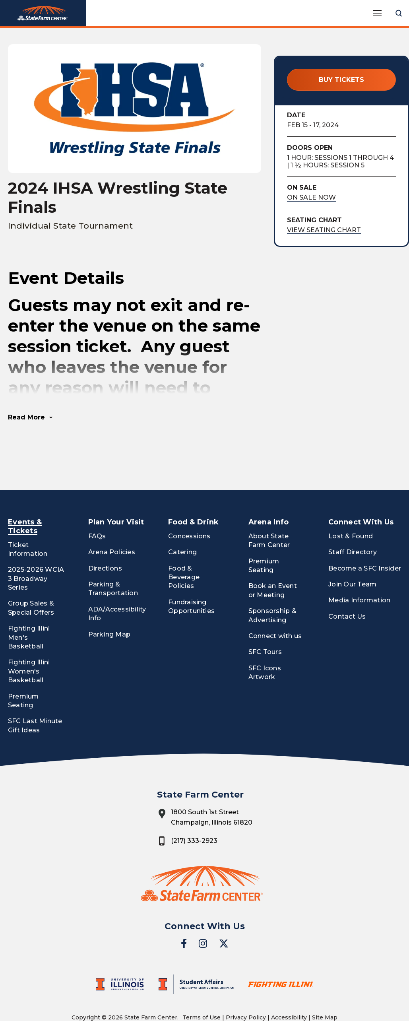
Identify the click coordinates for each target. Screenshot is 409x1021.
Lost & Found (350, 507)
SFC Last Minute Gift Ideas (35, 696)
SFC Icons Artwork (264, 643)
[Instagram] (203, 914)
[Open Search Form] (398, 13)
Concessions (189, 507)
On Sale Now (311, 197)
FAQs (97, 507)
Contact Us (347, 587)
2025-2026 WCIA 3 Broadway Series (36, 549)
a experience (204, 1002)
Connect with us (275, 607)
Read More (26, 388)
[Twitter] (224, 914)
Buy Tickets (341, 79)
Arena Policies (111, 523)
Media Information (359, 571)
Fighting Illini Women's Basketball (29, 642)
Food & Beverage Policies (184, 548)
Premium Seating (23, 672)
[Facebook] (184, 914)
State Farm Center (42, 13)
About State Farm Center (269, 511)
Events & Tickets (25, 497)
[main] (204, 244)
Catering (182, 523)
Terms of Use (201, 988)
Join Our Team (352, 555)
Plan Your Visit (116, 493)
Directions (105, 539)
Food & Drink (193, 493)
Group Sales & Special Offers (31, 579)
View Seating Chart (324, 230)
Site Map (324, 988)
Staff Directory (352, 523)
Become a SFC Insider (364, 539)
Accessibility (289, 988)
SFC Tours (265, 623)
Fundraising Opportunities (191, 577)
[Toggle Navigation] (377, 13)
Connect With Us (360, 493)
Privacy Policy (246, 988)
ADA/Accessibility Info (117, 584)
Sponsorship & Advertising (272, 586)
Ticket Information (28, 520)
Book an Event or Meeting (272, 561)
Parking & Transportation (113, 559)
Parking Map (109, 605)
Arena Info (268, 493)
